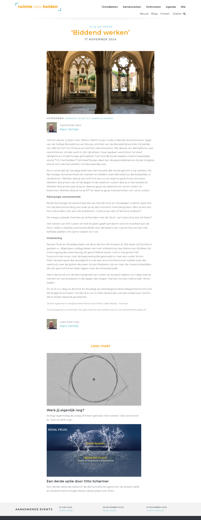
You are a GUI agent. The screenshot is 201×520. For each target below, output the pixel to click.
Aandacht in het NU (79, 118)
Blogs (154, 13)
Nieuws (144, 13)
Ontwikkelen (110, 6)
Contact (165, 13)
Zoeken (179, 13)
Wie (183, 6)
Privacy (75, 515)
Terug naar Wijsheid (100, 26)
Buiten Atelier (66, 429)
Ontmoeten (153, 6)
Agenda (171, 6)
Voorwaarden (94, 515)
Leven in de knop (156, 429)
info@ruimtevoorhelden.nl (90, 449)
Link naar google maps (88, 468)
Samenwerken (132, 6)
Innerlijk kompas (108, 118)
